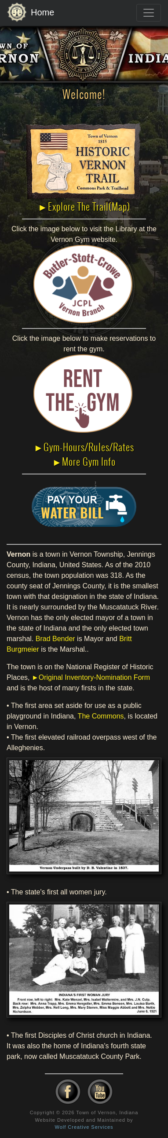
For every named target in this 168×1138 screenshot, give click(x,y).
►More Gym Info (84, 462)
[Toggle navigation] (148, 13)
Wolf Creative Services (84, 1127)
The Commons (101, 716)
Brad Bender (55, 638)
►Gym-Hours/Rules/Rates (84, 447)
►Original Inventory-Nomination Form (91, 677)
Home (30, 13)
